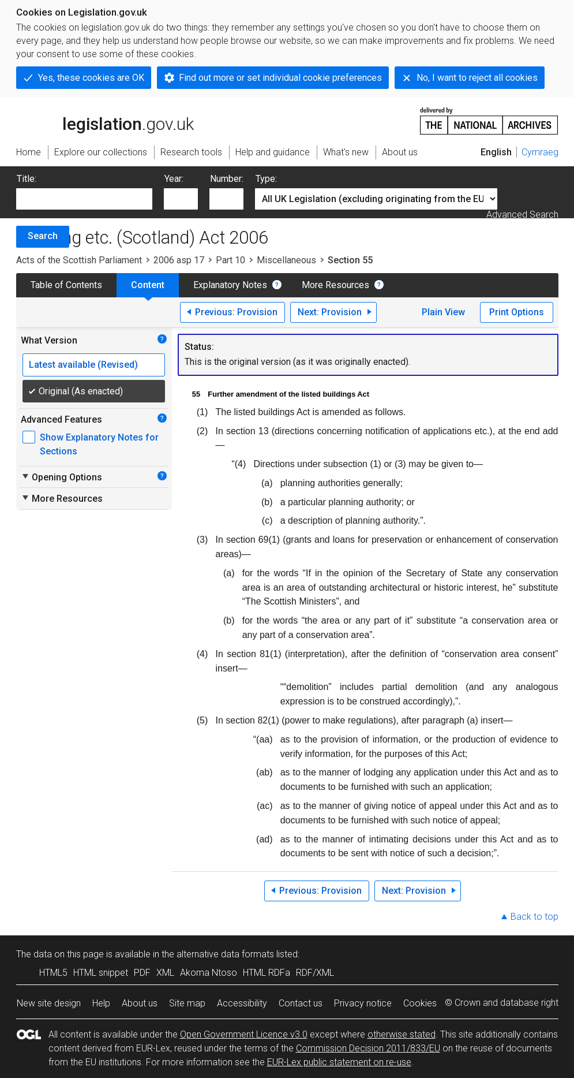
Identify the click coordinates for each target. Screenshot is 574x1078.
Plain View (443, 312)
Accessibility (242, 1003)
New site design (49, 1003)
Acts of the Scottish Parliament (79, 260)
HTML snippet (100, 972)
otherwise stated (401, 1034)
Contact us (300, 1003)
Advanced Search (522, 214)
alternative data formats (225, 954)
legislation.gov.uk (105, 120)
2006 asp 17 (178, 260)
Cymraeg (540, 152)
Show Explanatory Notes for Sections (99, 444)
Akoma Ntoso (208, 972)
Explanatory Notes (230, 284)
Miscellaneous (286, 260)
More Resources (335, 284)
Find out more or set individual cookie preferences (280, 77)
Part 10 (230, 260)
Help (101, 1003)
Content (147, 284)
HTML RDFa (266, 972)
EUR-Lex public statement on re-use (339, 1062)
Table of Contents (66, 284)
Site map (187, 1003)
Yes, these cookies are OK (91, 77)
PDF (142, 972)
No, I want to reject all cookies (477, 77)
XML (165, 972)
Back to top (534, 916)
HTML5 (53, 972)
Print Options (516, 312)
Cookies (420, 1003)
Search (43, 235)
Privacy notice (363, 1003)
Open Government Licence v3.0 (243, 1034)
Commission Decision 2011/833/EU (368, 1048)
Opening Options (61, 477)
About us (139, 1003)
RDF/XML (315, 972)
